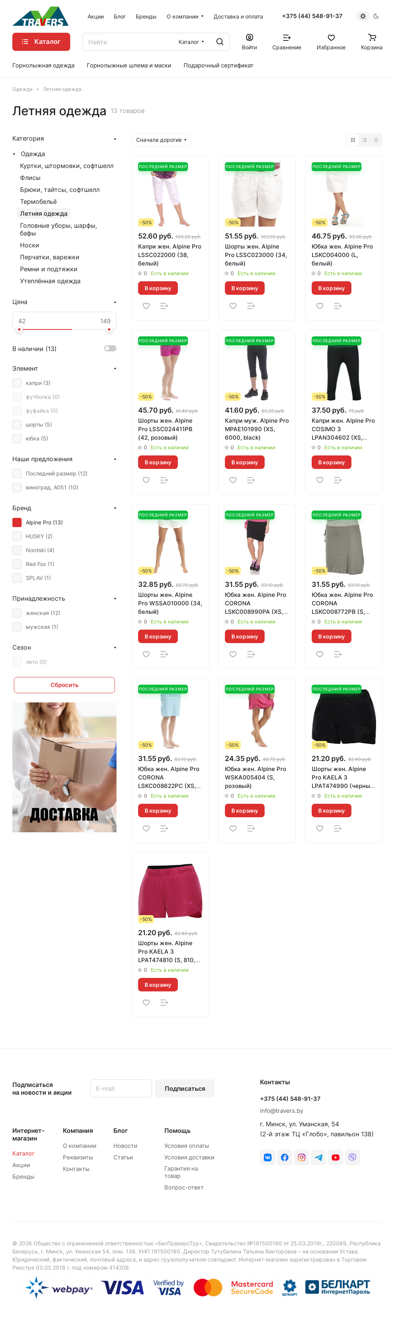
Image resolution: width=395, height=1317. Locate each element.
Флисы (30, 177)
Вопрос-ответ (184, 1187)
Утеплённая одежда (50, 281)
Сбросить (65, 685)
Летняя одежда (44, 213)
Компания (78, 1130)
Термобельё (38, 201)
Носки (29, 245)
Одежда (33, 154)
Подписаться (185, 1088)
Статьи (123, 1157)
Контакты (76, 1169)
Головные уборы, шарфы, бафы (58, 229)
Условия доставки (189, 1157)
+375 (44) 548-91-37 (312, 16)
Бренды (23, 1176)
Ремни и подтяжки (49, 269)
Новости (125, 1145)
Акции (21, 1165)
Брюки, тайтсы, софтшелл (60, 189)
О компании (79, 1145)
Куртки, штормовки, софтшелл (66, 166)
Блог (120, 1130)
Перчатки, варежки (49, 257)
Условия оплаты (186, 1145)
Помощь (177, 1130)
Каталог (23, 1153)
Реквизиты (78, 1157)
